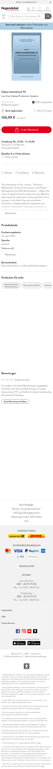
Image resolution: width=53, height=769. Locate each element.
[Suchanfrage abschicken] (48, 16)
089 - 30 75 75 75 (26, 596)
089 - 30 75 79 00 (26, 584)
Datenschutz (16, 653)
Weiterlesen (10, 213)
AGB (26, 653)
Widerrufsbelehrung (13, 656)
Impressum (36, 653)
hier (39, 743)
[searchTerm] (26, 16)
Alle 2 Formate (43, 110)
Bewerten (39, 172)
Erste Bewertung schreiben (15, 401)
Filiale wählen (11, 156)
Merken (8, 172)
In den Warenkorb (26, 130)
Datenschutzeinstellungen (36, 656)
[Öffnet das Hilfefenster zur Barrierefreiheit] (26, 666)
